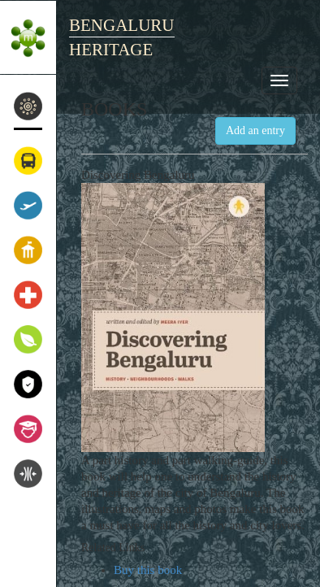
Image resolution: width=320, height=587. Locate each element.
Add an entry (255, 130)
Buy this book (148, 569)
